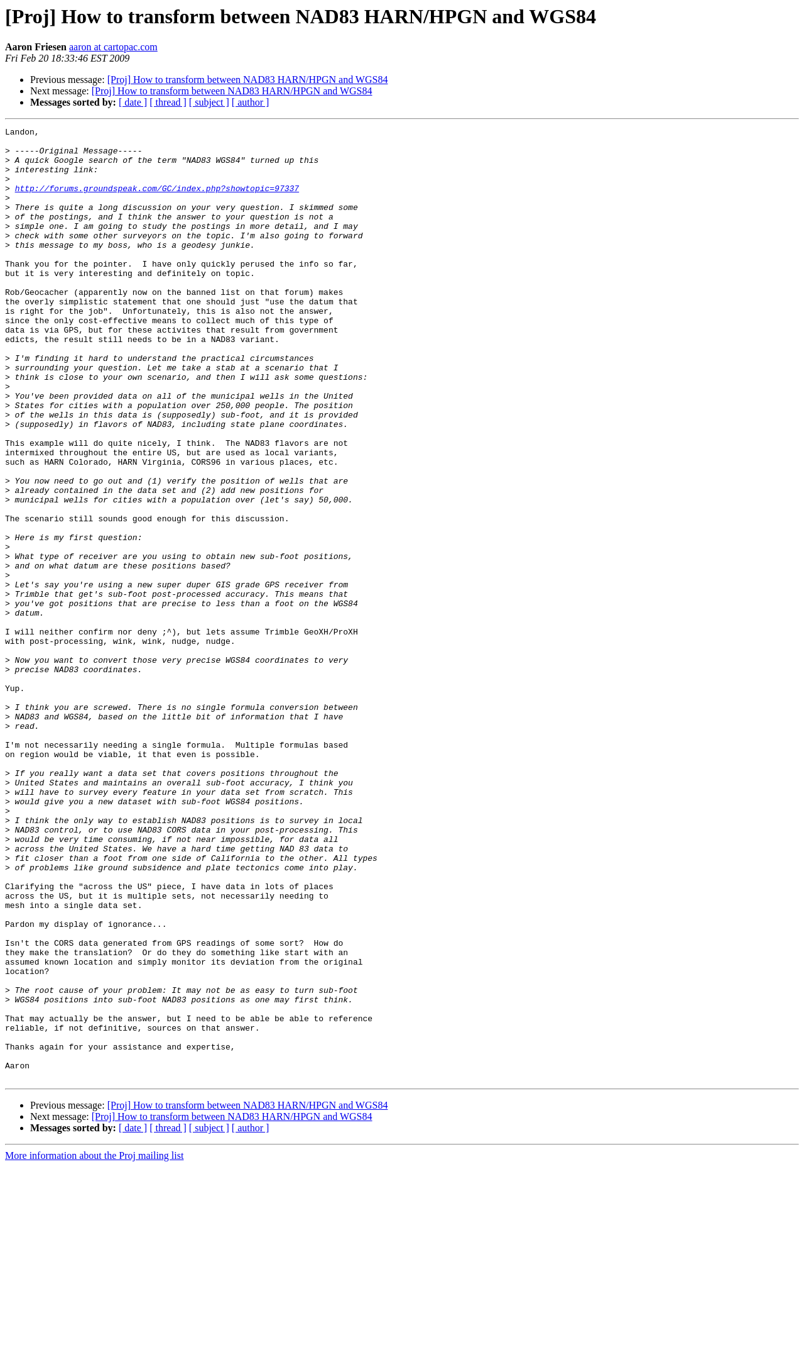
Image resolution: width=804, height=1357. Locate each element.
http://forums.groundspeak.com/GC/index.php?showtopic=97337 (157, 201)
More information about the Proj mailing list (94, 1346)
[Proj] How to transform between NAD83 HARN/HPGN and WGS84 (247, 79)
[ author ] (250, 102)
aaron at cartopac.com (113, 47)
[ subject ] (209, 102)
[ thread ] (168, 102)
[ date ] (133, 102)
